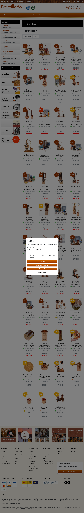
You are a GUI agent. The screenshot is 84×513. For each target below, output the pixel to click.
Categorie (4, 448)
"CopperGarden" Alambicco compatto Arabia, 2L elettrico (29, 59)
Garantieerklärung (33, 466)
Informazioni (47, 448)
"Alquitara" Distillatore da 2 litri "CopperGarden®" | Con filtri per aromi (44, 90)
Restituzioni (31, 465)
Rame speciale (46, 15)
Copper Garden (18, 451)
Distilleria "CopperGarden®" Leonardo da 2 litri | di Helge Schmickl (44, 219)
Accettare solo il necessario (42, 265)
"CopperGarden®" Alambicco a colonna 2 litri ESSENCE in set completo (29, 90)
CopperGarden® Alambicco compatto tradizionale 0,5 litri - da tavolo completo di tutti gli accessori (28, 314)
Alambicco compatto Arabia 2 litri (44, 58)
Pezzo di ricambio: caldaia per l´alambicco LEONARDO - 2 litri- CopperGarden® (76, 314)
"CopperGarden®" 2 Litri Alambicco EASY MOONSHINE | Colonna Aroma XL (60, 188)
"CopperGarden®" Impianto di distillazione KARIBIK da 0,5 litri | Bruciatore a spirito (76, 283)
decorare (3, 454)
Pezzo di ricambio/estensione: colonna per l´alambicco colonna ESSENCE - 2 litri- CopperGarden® (44, 345)
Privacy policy (30, 251)
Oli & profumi (4, 461)
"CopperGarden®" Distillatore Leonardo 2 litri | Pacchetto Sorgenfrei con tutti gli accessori (60, 219)
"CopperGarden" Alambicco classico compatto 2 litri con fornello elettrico (60, 155)
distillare (3, 451)
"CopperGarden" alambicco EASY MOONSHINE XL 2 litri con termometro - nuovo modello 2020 (45, 188)
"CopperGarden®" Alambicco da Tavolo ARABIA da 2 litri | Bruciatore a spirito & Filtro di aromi (60, 59)
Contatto (31, 451)
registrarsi (59, 451)
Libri (2, 458)
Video (44, 458)
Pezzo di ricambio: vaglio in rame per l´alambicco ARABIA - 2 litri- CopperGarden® (76, 345)
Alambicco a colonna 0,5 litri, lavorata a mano (76, 187)
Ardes (16, 461)
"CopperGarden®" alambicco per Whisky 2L (29, 283)
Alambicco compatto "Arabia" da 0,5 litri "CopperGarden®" (60, 123)
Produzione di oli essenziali (32, 15)
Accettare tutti (42, 261)
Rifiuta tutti (42, 269)
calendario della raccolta (48, 454)
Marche (17, 448)
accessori (3, 456)
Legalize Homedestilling (48, 460)
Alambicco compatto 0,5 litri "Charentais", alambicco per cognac (60, 283)
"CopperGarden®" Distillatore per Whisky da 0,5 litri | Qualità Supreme (60, 250)
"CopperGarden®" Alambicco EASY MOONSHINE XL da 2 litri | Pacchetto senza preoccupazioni (44, 155)
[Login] (3, 1)
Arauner (17, 460)
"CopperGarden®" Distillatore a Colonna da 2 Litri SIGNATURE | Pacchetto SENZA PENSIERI (60, 90)
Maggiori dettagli (42, 272)
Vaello (16, 463)
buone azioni (74, 453)
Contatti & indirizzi (33, 472)
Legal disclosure (39, 251)
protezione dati (32, 456)
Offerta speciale (4, 465)
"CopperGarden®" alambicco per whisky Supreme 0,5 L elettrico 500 (60, 407)
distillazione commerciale (48, 461)
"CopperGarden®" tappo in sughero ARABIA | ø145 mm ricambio (29, 376)
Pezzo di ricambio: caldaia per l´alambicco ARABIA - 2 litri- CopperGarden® (44, 376)
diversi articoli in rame (6, 463)
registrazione (60, 453)
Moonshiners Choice (19, 454)
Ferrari (16, 465)
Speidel (17, 458)
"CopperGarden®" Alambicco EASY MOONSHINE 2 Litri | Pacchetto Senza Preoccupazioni (76, 155)
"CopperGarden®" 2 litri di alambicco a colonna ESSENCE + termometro (76, 90)
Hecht (16, 466)
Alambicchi (4, 15)
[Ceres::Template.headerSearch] (63, 8)
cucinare (3, 453)
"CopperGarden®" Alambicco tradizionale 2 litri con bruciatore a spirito (29, 155)
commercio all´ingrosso (48, 463)
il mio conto (60, 448)
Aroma (44, 453)
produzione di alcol (5, 460)
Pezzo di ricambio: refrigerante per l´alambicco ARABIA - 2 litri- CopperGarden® (28, 407)
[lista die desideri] (82, 1)
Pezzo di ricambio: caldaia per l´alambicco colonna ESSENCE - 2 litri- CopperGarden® (60, 314)
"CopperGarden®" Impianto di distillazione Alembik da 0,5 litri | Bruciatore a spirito (44, 283)
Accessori (19, 15)
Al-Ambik (17, 453)
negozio (45, 451)
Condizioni (31, 463)
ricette (44, 456)
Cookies (31, 458)
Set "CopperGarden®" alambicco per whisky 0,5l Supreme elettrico (76, 250)
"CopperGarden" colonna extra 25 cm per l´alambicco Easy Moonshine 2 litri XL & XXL (60, 345)
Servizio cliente (33, 448)
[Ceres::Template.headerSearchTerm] (51, 8)
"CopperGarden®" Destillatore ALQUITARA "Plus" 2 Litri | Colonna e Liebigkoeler (29, 219)
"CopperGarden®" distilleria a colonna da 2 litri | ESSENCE (29, 123)
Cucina (12, 15)
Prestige (17, 456)
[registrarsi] (10, 1)
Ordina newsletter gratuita (69, 471)
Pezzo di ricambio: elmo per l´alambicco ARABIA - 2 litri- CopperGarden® (60, 376)
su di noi (73, 451)
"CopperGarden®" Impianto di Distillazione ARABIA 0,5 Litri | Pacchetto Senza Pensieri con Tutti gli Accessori (44, 123)
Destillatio (74, 448)
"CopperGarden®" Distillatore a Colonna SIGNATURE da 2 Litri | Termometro (76, 123)
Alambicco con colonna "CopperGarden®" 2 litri (76, 218)
